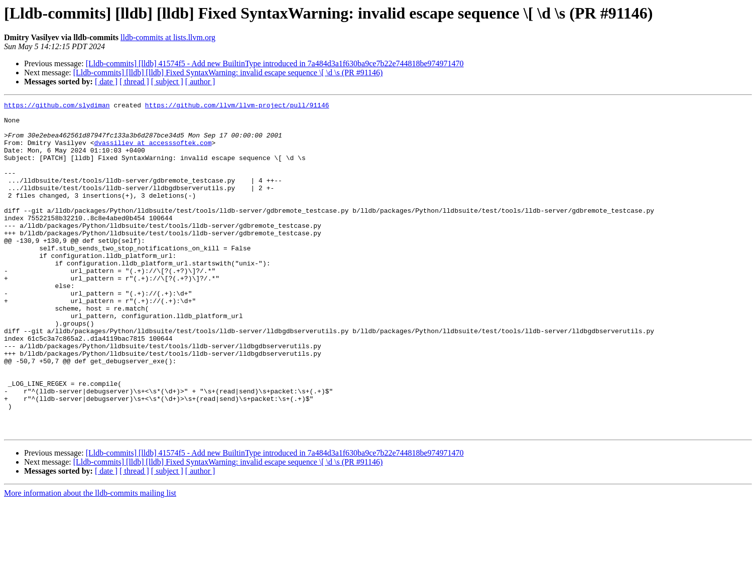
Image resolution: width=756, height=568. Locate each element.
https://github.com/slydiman (57, 106)
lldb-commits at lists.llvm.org (167, 37)
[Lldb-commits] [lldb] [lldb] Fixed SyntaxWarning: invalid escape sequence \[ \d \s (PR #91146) (228, 72)
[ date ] (106, 81)
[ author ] (200, 81)
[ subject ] (167, 81)
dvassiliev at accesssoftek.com (152, 151)
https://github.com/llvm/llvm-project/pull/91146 (237, 106)
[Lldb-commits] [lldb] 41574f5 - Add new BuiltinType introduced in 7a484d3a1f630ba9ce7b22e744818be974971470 (275, 63)
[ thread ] (134, 81)
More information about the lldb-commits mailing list (90, 559)
